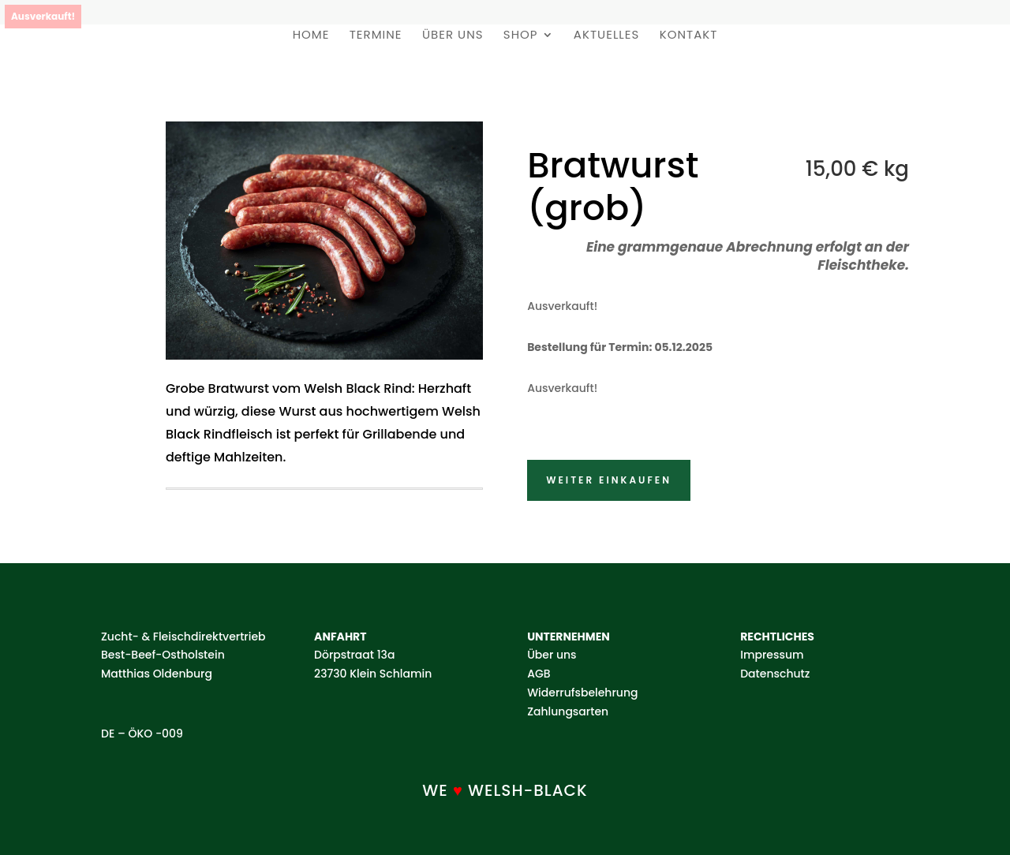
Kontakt (689, 36)
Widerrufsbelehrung (582, 692)
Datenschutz (775, 673)
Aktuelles (607, 36)
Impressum (771, 655)
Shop (520, 36)
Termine (376, 36)
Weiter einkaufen (608, 480)
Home (311, 36)
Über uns (453, 36)
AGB (538, 673)
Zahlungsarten (567, 711)
